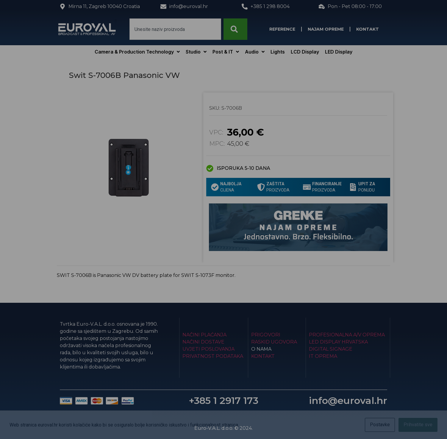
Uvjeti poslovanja (208, 349)
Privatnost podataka (212, 356)
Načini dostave (203, 342)
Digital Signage (330, 349)
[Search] (235, 29)
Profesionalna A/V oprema (347, 335)
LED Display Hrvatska (338, 342)
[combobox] (175, 29)
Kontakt (367, 29)
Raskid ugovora (274, 342)
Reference (282, 29)
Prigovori (265, 335)
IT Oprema (323, 356)
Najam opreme (326, 29)
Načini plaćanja (204, 335)
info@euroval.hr (348, 400)
